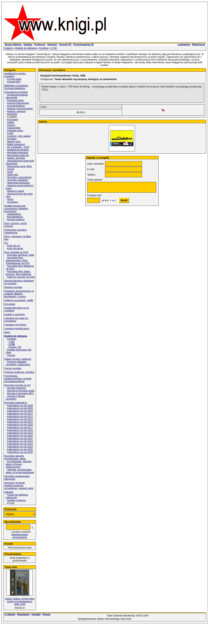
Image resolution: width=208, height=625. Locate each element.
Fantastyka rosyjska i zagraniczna (15, 231)
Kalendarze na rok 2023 (20, 444)
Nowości (52, 44)
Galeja (10, 122)
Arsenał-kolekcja (16, 105)
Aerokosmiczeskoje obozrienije (17, 96)
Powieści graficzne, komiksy (19, 372)
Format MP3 (13, 81)
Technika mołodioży (17, 180)
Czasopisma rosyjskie (16, 92)
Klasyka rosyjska (13, 287)
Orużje (10, 169)
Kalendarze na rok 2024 (20, 446)
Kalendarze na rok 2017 (20, 427)
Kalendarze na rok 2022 (20, 441)
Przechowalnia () (83, 44)
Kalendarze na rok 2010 (20, 411)
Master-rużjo (14, 141)
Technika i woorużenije (19, 177)
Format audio (14, 79)
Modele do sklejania (26, 48)
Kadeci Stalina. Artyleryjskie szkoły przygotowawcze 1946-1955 (19, 601)
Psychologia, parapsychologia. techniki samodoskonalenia (17, 379)
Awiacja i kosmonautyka (20, 108)
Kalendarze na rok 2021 (20, 438)
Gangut (11, 125)
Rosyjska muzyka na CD (17, 385)
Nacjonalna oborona (18, 155)
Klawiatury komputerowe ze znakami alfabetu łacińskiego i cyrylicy (19, 294)
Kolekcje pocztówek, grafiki (18, 300)
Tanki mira (12, 174)
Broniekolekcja (15, 216)
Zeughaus (12, 202)
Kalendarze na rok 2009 (20, 408)
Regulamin (23, 614)
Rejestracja (198, 44)
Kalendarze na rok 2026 (20, 452)
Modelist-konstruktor (18, 149)
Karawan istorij (15, 130)
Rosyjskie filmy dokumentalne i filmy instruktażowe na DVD (18, 260)
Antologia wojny (15, 100)
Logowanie (183, 44)
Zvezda (11, 355)
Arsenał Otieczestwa (18, 103)
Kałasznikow (14, 127)
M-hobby (12, 138)
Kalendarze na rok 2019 (20, 433)
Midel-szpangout (16, 144)
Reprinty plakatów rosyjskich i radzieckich (18, 363)
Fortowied (12, 119)
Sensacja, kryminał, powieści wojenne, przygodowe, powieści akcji (18, 485)
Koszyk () (65, 44)
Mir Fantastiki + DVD (18, 147)
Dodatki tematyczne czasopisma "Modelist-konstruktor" (16, 208)
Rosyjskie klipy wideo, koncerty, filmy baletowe (18, 273)
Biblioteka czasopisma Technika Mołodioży (16, 87)
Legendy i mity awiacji (19, 136)
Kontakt (36, 614)
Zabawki (8, 492)
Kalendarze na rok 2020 (20, 435)
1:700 (54, 48)
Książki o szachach (14, 314)
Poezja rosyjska (12, 368)
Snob (10, 171)
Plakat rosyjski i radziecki (17, 359)
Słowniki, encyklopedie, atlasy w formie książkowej (20, 471)
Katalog (27, 44)
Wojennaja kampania (18, 182)
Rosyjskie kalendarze (15, 402)
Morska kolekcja (15, 219)
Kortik (10, 133)
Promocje (39, 44)
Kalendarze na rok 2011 (20, 413)
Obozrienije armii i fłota (19, 166)
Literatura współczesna (16, 328)
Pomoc (47, 614)
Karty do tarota (15, 248)
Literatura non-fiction (15, 324)
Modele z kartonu (16, 500)
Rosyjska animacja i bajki (20, 255)
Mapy (7, 332)
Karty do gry (13, 245)
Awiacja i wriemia (16, 111)
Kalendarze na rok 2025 (20, 449)
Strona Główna (13, 44)
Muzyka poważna (16, 388)
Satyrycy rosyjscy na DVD (21, 277)
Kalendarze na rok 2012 (20, 416)
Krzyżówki (9, 304)
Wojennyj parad (15, 191)
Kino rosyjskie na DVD (16, 252)
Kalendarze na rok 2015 (20, 422)
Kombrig (43, 48)
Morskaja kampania (17, 152)
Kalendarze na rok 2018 (20, 430)
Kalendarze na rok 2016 (20, 424)
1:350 (12, 341)
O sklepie (9, 614)
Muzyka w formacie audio (20, 390)
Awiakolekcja (14, 214)
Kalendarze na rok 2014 (20, 419)
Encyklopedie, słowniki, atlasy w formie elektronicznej (19, 464)
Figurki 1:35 (15, 347)
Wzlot (10, 199)
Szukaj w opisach (21, 531)
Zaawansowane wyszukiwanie (19, 536)
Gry (6, 243)
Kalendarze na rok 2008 (20, 405)
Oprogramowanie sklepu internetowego (99, 618)
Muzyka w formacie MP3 (20, 393)
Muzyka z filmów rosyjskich (15, 397)
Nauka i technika (16, 158)
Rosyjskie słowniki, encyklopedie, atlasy (15, 457)
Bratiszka (12, 114)
